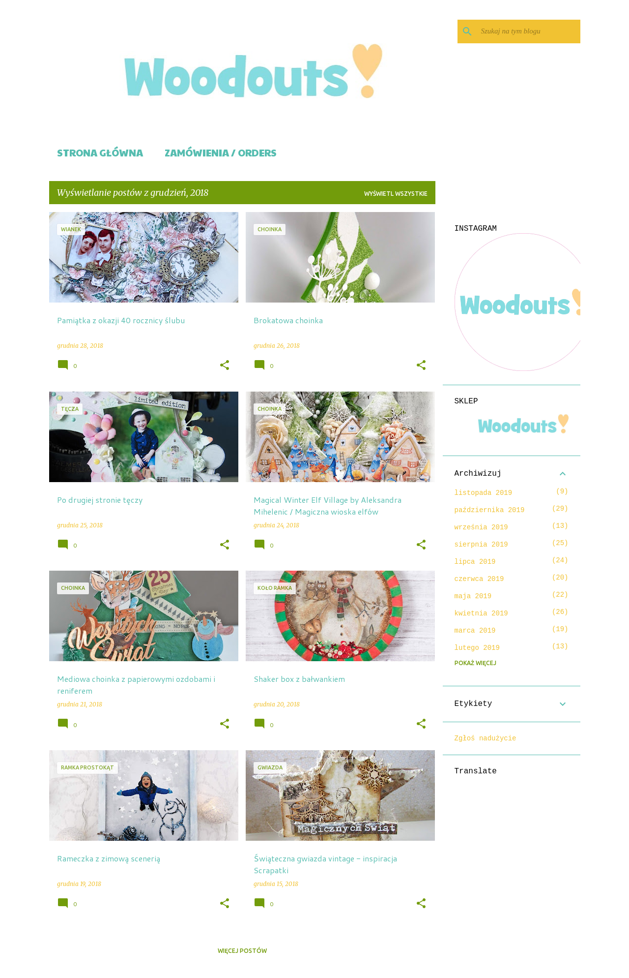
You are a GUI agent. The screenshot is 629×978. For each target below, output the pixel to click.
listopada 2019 (484, 493)
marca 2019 (475, 631)
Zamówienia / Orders (221, 152)
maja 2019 (473, 596)
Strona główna (100, 152)
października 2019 (490, 510)
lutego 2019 (477, 648)
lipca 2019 (475, 562)
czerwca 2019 (479, 579)
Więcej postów (242, 950)
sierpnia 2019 (481, 545)
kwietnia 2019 (481, 613)
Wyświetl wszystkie (396, 193)
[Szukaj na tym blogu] (528, 31)
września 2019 (481, 527)
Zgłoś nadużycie (485, 738)
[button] (224, 365)
